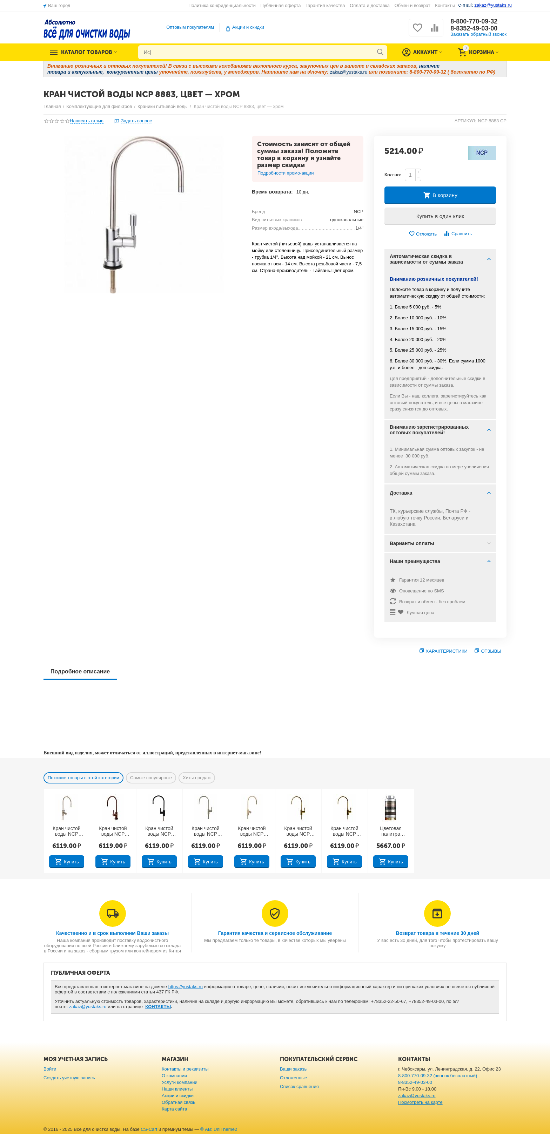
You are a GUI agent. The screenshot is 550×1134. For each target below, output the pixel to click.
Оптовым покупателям (190, 27)
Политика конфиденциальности (222, 5)
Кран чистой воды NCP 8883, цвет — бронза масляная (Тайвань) (298, 831)
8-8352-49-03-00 (473, 28)
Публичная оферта (281, 5)
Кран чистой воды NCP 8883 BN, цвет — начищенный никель (205, 831)
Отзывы (491, 651)
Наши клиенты (177, 1089)
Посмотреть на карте (420, 1102)
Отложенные (293, 1077)
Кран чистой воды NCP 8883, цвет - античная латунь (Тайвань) (66, 831)
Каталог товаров (86, 52)
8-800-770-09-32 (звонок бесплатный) (437, 1075)
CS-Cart (149, 1129)
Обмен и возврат (412, 5)
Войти (49, 1069)
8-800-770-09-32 (473, 21)
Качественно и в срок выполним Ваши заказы (112, 933)
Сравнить (457, 233)
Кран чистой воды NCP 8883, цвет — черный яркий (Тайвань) (159, 831)
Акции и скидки (248, 27)
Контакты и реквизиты (185, 1069)
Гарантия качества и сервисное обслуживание (275, 933)
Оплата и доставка (370, 5)
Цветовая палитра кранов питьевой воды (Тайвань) (391, 831)
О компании (174, 1075)
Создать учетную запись (69, 1077)
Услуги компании (179, 1082)
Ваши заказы (294, 1069)
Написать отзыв (86, 120)
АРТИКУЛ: (465, 120)
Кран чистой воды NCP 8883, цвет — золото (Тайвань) (344, 831)
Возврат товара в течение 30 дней (437, 933)
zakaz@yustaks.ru (88, 1006)
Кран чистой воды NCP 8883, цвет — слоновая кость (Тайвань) (251, 831)
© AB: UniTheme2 (218, 1129)
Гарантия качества (325, 5)
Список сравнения (299, 1086)
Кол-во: (392, 174)
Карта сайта (174, 1109)
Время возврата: (272, 192)
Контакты (445, 5)
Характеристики (447, 651)
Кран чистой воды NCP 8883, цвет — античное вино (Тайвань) (112, 831)
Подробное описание (80, 671)
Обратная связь (178, 1102)
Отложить (423, 234)
